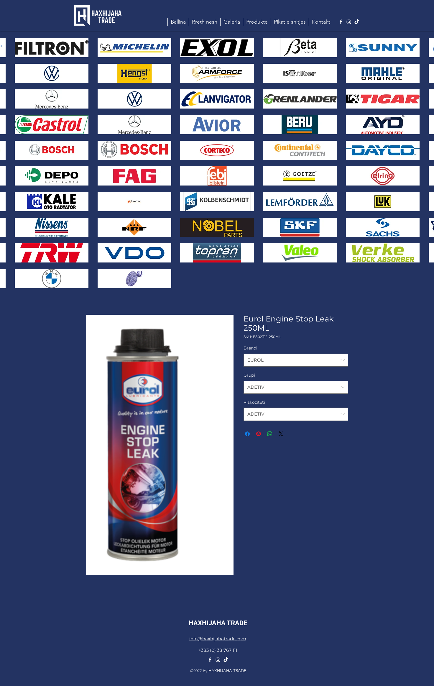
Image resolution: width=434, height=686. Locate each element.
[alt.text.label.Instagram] (349, 22)
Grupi (249, 375)
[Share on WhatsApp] (269, 433)
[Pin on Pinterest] (258, 433)
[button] (257, 22)
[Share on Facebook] (247, 433)
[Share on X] (281, 433)
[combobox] (296, 360)
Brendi (250, 348)
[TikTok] (357, 22)
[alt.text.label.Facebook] (341, 22)
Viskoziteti (254, 402)
